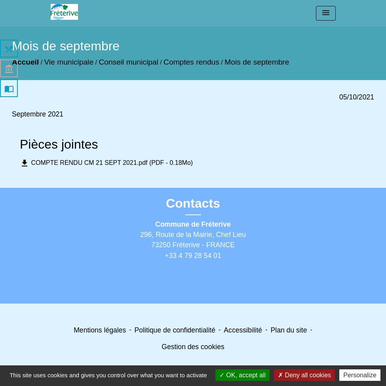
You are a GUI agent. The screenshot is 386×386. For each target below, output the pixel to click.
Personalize (359, 375)
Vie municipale (68, 62)
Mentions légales (100, 330)
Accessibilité (243, 330)
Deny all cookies (304, 375)
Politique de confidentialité (175, 330)
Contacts (193, 203)
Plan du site (288, 330)
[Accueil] (64, 12)
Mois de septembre (256, 62)
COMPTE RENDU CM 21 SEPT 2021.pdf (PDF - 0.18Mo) (106, 163)
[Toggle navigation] (326, 13)
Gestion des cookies (193, 347)
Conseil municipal (128, 62)
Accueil (25, 62)
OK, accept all (242, 375)
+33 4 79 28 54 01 (193, 256)
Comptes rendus (191, 62)
